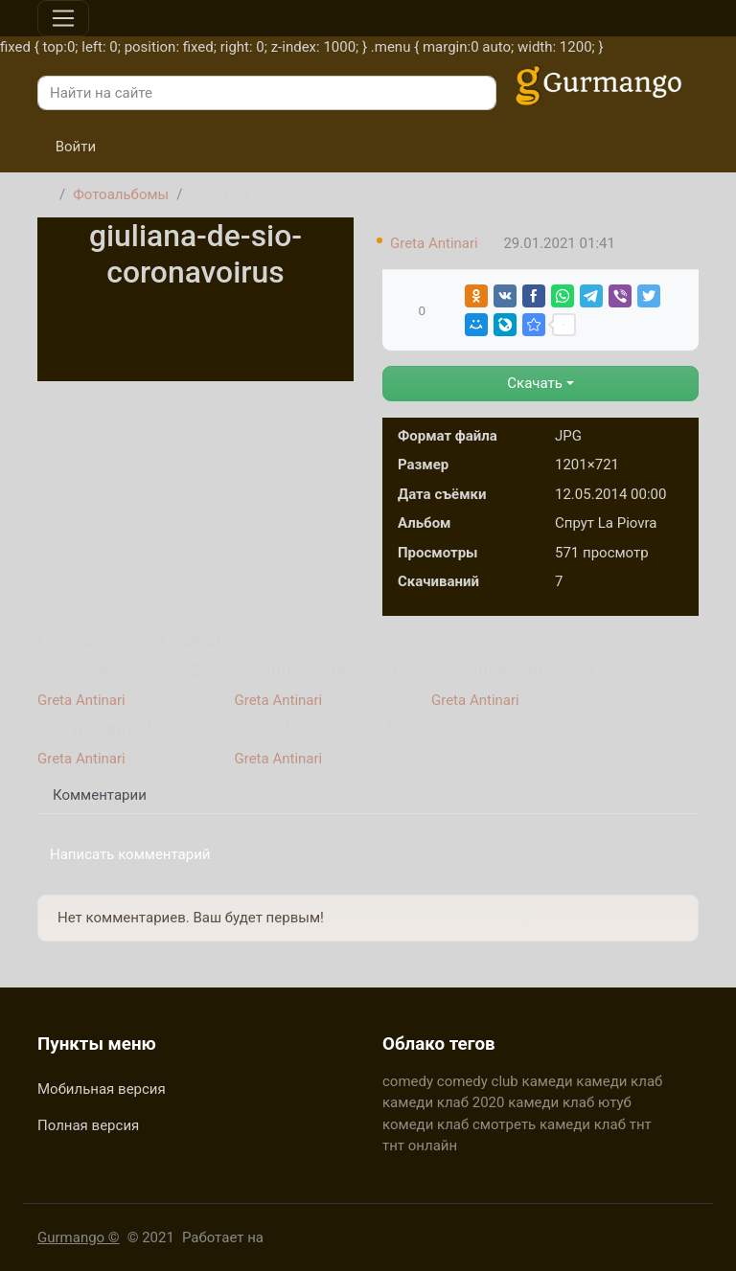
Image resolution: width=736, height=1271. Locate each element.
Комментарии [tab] (100, 795)
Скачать (535, 383)
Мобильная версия (101, 1089)
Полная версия (88, 1125)
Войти (66, 146)
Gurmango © (78, 1237)
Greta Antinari (434, 243)
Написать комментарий (130, 854)
